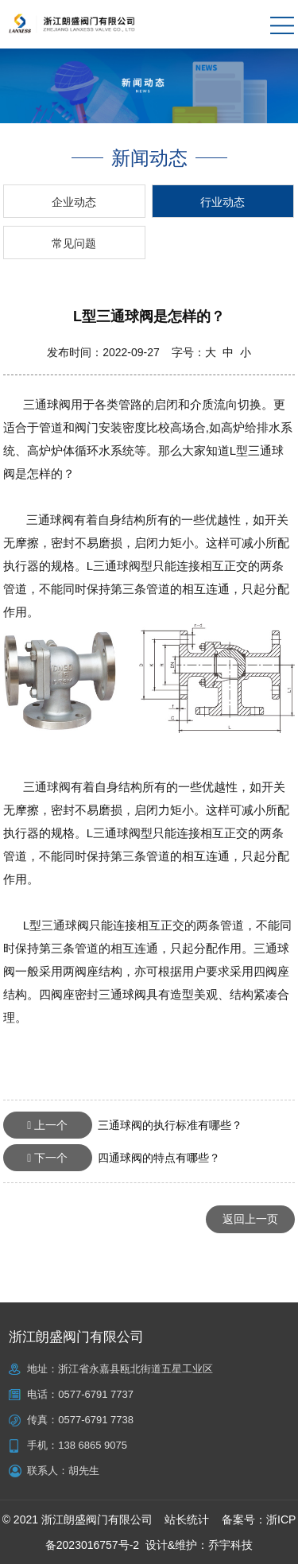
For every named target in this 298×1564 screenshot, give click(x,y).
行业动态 (222, 202)
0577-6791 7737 (96, 1394)
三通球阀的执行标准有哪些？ (122, 1125)
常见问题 (74, 243)
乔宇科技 (230, 1545)
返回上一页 (250, 1219)
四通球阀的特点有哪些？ (111, 1157)
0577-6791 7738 (96, 1420)
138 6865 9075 (92, 1445)
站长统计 (186, 1519)
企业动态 (74, 202)
